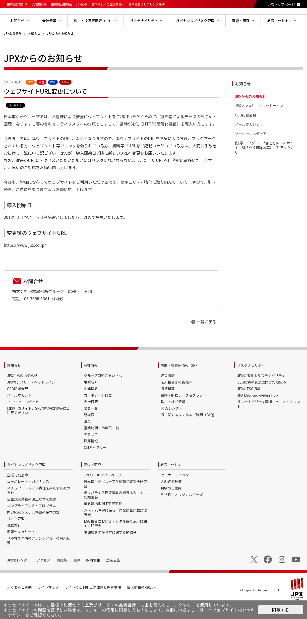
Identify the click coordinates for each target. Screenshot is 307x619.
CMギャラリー (95, 463)
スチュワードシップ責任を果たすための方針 (38, 506)
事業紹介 (91, 398)
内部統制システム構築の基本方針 (33, 528)
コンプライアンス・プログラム (31, 521)
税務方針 (14, 541)
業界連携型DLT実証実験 (103, 519)
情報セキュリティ (21, 547)
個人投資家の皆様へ (176, 398)
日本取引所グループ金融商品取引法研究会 (115, 500)
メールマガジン (247, 140)
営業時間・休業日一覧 (101, 443)
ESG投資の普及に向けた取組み (261, 398)
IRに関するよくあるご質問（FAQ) (187, 430)
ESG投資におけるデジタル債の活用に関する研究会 (115, 539)
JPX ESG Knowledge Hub (257, 411)
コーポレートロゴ (98, 411)
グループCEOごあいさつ (103, 391)
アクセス (91, 450)
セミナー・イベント (176, 490)
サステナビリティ (251, 381)
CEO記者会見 (245, 131)
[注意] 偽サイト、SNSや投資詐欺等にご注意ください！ (38, 426)
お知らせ (34, 49)
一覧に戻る (206, 338)
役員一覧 (91, 424)
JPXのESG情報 (249, 404)
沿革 (87, 437)
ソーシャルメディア (250, 149)
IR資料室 (168, 404)
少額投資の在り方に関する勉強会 (110, 548)
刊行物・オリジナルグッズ (182, 510)
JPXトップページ (281, 4)
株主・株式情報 (173, 417)
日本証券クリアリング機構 (147, 4)
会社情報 (91, 381)
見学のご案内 (171, 504)
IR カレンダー (171, 424)
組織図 (89, 430)
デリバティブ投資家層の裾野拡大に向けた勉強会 (115, 511)
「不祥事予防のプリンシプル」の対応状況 (38, 556)
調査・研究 (92, 480)
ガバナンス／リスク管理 (26, 480)
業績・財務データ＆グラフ (182, 411)
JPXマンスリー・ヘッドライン (259, 121)
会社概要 (91, 417)
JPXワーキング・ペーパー (104, 490)
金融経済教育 (171, 497)
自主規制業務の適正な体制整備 (31, 515)
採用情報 (91, 456)
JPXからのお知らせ (60, 49)
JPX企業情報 (12, 49)
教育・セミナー (172, 480)
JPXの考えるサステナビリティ (261, 391)
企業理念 (91, 404)
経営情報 (168, 391)
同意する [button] (280, 610)
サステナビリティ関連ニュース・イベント (268, 420)
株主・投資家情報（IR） (179, 381)
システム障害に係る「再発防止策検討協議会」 (115, 528)
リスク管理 (16, 534)
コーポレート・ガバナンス (28, 497)
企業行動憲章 (17, 490)
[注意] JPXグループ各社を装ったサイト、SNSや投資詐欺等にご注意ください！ (264, 164)
